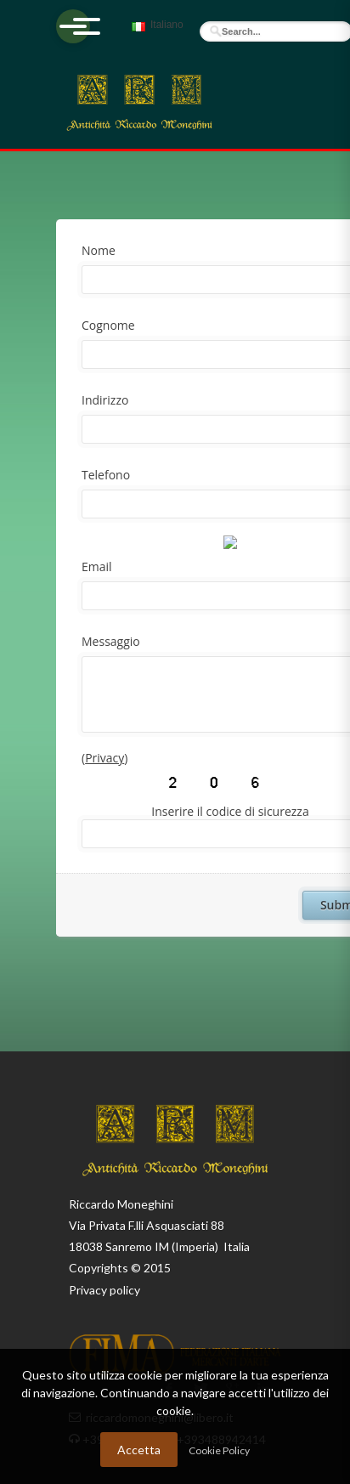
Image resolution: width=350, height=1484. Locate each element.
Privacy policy (104, 1290)
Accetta (139, 1449)
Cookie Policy (219, 1450)
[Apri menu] (73, 26)
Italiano (155, 32)
